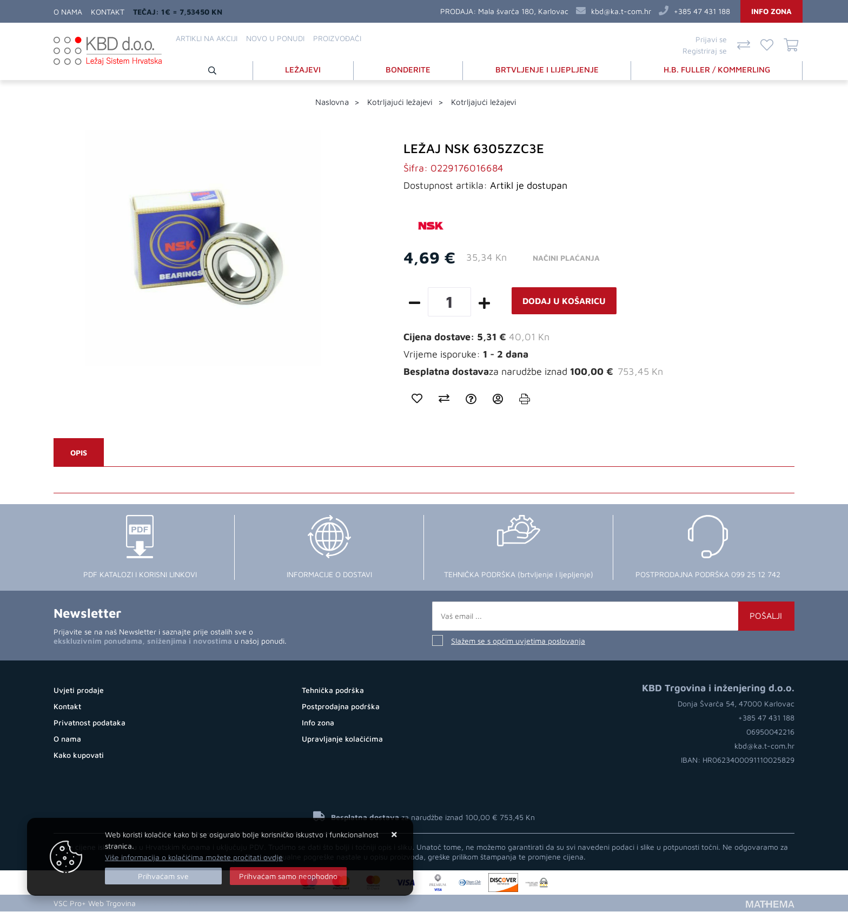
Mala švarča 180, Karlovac (523, 11)
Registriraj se (705, 50)
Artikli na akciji (206, 38)
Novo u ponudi (275, 38)
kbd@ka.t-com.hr (621, 11)
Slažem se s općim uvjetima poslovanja (518, 641)
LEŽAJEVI (303, 69)
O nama (68, 11)
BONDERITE (408, 69)
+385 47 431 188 (702, 11)
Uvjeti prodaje (79, 690)
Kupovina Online (170, 903)
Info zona (771, 11)
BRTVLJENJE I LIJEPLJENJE (547, 69)
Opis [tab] (78, 453)
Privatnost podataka (89, 723)
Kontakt (107, 11)
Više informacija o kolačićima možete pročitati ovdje (194, 857)
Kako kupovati (79, 755)
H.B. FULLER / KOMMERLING (717, 69)
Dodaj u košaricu (564, 301)
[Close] (163, 876)
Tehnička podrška (333, 690)
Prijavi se (711, 39)
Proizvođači (337, 38)
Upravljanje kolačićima (342, 739)
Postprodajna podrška (341, 706)
